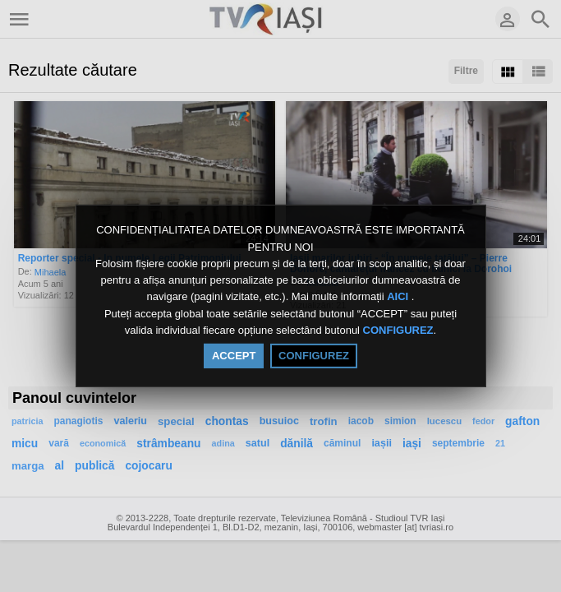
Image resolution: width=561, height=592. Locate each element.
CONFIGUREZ (398, 330)
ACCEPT (233, 355)
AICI (399, 297)
